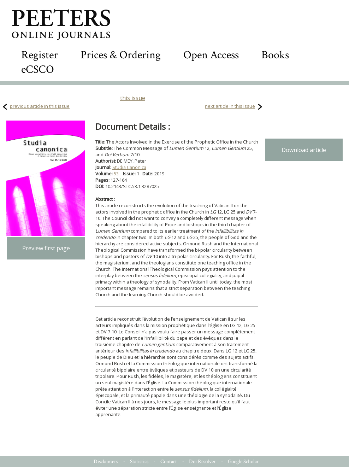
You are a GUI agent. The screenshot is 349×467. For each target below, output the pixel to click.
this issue (132, 98)
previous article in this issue (40, 106)
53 (116, 173)
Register (39, 55)
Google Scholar (243, 461)
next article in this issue (230, 106)
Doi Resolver (202, 461)
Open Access (211, 55)
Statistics (139, 461)
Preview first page (46, 248)
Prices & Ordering (121, 55)
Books (275, 55)
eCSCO (37, 69)
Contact (168, 461)
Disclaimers (106, 461)
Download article (304, 150)
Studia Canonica (129, 167)
